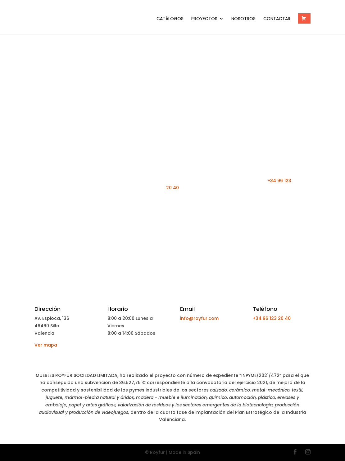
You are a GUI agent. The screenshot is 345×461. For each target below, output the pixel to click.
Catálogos (170, 19)
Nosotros (243, 19)
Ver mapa (45, 345)
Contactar (276, 19)
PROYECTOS (204, 19)
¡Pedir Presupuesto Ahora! (172, 205)
